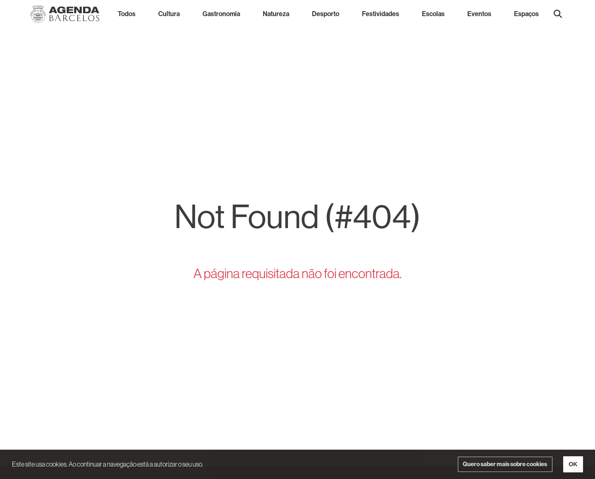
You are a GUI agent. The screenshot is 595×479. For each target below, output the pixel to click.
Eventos (479, 14)
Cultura (169, 14)
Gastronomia (221, 14)
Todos (127, 14)
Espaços (526, 14)
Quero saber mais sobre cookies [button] (505, 464)
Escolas (433, 14)
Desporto (325, 14)
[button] (557, 14)
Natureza (276, 14)
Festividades (380, 14)
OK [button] (573, 464)
